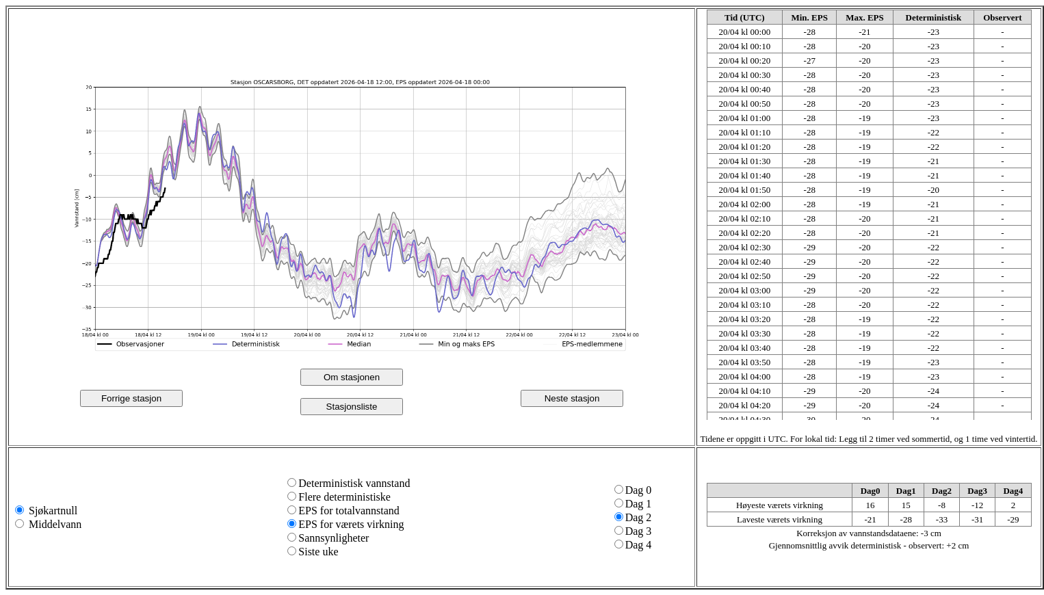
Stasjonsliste (352, 406)
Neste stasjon (572, 398)
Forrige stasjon (131, 398)
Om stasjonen (352, 377)
